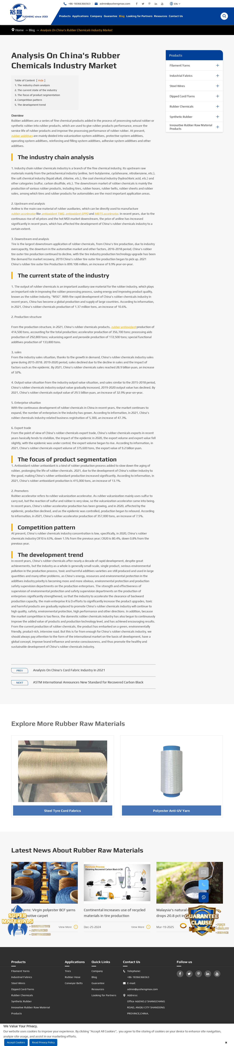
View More (68, 927)
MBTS (106, 214)
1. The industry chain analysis (32, 85)
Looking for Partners (139, 16)
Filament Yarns (180, 65)
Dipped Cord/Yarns (182, 96)
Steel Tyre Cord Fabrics (62, 812)
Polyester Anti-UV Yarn (171, 812)
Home (19, 30)
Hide (41, 80)
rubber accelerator (23, 214)
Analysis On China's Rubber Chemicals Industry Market (76, 30)
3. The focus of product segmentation (37, 95)
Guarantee (110, 16)
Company (96, 16)
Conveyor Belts (74, 983)
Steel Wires (177, 86)
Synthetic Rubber (181, 116)
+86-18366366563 (76, 4)
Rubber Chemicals (182, 106)
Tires (68, 971)
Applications (80, 16)
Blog (122, 16)
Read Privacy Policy (43, 1042)
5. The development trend (30, 105)
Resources (160, 16)
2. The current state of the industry (36, 90)
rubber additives (22, 136)
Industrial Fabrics (181, 75)
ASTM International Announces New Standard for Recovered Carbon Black (88, 682)
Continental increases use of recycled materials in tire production (114, 913)
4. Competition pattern (28, 100)
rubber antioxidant (123, 327)
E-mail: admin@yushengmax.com (140, 986)
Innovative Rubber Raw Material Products (191, 127)
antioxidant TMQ (52, 214)
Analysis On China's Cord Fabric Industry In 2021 (69, 670)
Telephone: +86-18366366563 (136, 974)
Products (65, 16)
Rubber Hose (72, 977)
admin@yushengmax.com (112, 4)
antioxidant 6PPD (76, 214)
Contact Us (176, 16)
